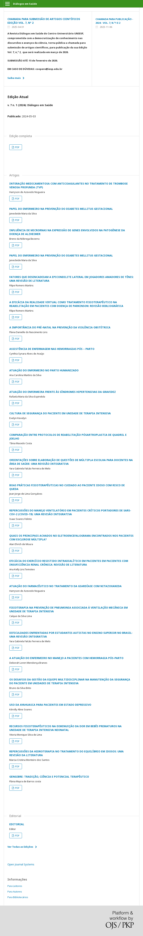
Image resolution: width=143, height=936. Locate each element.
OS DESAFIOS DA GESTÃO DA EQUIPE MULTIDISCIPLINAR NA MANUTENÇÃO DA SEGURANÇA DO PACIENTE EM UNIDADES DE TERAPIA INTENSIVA (69, 681)
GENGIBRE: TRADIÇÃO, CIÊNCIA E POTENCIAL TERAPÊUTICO (49, 776)
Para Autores (14, 891)
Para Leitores (14, 886)
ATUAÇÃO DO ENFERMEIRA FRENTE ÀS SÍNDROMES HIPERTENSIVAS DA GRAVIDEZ (62, 392)
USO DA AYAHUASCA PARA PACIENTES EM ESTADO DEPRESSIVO (50, 704)
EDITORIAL (16, 824)
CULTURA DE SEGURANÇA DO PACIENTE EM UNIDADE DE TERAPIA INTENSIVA (60, 413)
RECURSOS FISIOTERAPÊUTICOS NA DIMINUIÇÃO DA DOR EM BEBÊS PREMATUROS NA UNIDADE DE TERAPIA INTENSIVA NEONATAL (65, 728)
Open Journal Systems (20, 864)
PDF (17, 147)
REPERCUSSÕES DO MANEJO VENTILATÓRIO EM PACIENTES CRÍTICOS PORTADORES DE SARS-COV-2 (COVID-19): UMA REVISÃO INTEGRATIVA (70, 512)
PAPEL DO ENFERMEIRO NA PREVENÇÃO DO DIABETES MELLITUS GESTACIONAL (61, 209)
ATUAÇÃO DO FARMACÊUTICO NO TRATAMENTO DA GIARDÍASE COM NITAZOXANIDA (65, 586)
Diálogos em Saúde (25, 3)
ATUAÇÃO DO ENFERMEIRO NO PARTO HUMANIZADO (44, 370)
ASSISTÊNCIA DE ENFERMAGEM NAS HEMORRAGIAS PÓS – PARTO (51, 349)
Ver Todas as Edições (20, 846)
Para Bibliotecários (17, 897)
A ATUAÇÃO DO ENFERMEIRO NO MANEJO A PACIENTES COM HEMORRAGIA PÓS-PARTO (66, 658)
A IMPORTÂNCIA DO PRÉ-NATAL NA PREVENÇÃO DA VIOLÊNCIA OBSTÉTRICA (59, 327)
